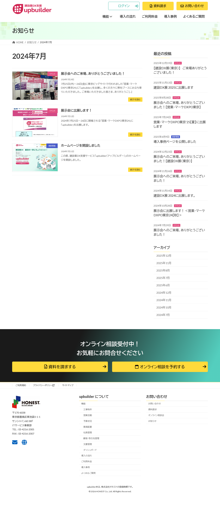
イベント (178, 63)
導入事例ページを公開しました (175, 141)
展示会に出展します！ (76, 110)
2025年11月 (164, 263)
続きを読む (135, 99)
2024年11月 (164, 300)
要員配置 (87, 427)
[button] (124, 6)
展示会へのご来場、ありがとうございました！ (93, 73)
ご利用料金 (86, 461)
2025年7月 (163, 277)
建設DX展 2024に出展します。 (174, 195)
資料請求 (152, 409)
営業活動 (87, 415)
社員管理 (87, 432)
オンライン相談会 (156, 415)
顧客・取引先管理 (91, 438)
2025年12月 (164, 255)
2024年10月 (164, 307)
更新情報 (175, 137)
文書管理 (87, 444)
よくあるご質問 (88, 473)
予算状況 (87, 421)
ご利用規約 (21, 385)
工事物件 (87, 409)
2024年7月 (163, 314)
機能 (83, 403)
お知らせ (152, 421)
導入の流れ (86, 455)
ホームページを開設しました (80, 145)
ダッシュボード (90, 450)
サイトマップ (67, 385)
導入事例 (85, 467)
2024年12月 (164, 292)
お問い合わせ (154, 403)
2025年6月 (163, 285)
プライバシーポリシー (44, 385)
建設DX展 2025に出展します (173, 87)
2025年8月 (163, 270)
